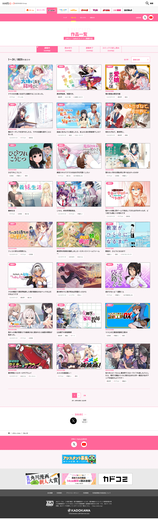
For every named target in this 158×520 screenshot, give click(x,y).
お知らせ (96, 17)
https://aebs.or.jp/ (97, 507)
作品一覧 (71, 17)
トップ (60, 17)
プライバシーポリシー (72, 494)
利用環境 (86, 494)
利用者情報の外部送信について (103, 494)
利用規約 (58, 494)
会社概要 (48, 494)
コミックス (84, 17)
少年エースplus (16, 434)
